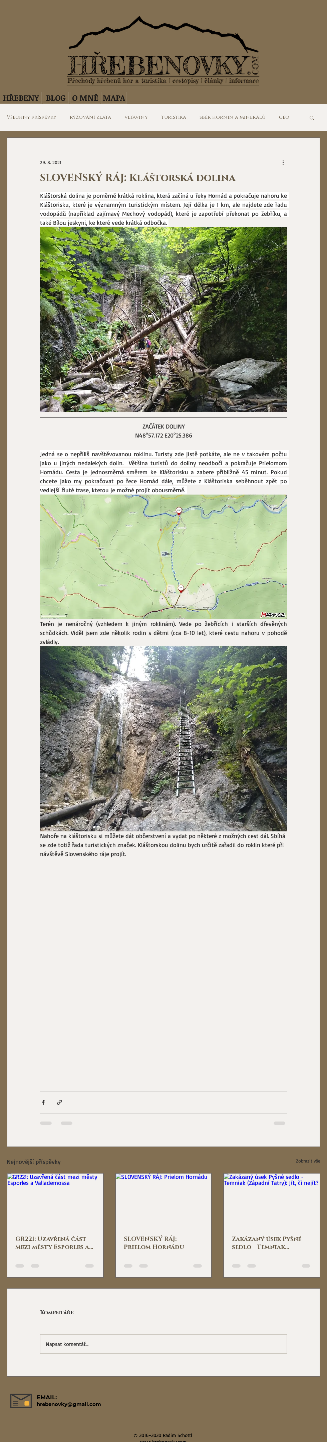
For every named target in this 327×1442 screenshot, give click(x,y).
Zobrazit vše (308, 1161)
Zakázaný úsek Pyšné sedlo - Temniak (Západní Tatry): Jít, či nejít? (268, 1243)
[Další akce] (283, 162)
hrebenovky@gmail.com (69, 1404)
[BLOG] (56, 98)
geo (284, 117)
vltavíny (136, 117)
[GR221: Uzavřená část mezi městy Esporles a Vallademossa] (55, 1200)
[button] (312, 117)
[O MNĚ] (85, 98)
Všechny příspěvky (31, 117)
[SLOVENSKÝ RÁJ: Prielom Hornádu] (164, 1200)
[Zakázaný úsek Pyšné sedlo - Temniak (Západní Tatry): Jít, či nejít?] (272, 1200)
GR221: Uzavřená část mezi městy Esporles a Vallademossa (52, 1243)
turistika (173, 117)
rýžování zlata (90, 117)
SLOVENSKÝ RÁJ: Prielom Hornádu (154, 1243)
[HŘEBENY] (21, 98)
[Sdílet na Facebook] (43, 1102)
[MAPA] (114, 98)
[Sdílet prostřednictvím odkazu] (59, 1102)
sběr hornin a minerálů (233, 117)
